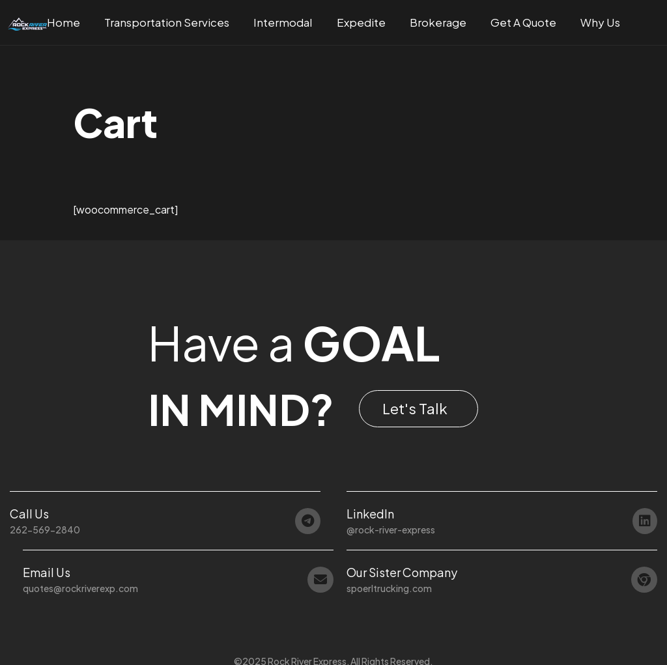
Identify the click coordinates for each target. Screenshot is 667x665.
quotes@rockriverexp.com (80, 588)
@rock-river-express (391, 529)
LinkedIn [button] (370, 513)
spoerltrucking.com (389, 588)
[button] (418, 408)
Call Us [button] (29, 513)
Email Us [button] (46, 572)
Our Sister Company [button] (402, 572)
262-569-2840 (45, 529)
